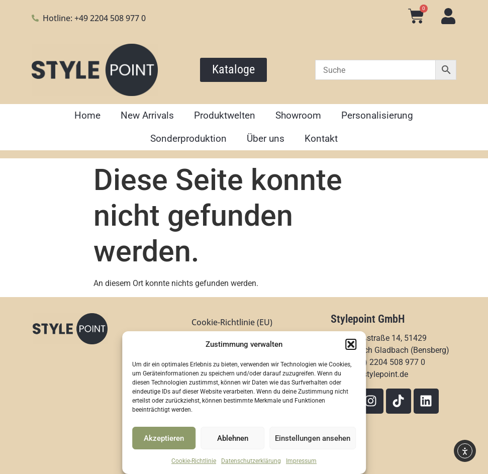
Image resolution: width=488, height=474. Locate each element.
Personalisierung (377, 115)
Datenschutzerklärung (251, 460)
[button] (351, 344)
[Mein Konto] (448, 16)
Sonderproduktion (188, 138)
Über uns (265, 138)
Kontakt (321, 138)
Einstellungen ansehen (312, 438)
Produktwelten (224, 115)
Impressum (301, 460)
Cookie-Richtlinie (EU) (231, 322)
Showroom (298, 115)
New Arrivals (147, 115)
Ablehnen (232, 438)
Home (87, 115)
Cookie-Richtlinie (193, 460)
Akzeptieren (164, 438)
